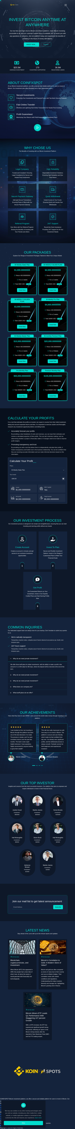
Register (46, 44)
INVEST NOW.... (31, 44)
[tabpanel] (22, 742)
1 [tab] (33, 765)
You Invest (13, 474)
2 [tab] (37, 765)
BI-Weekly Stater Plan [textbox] (18, 470)
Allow (23, 1123)
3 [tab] (39, 765)
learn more (38, 1117)
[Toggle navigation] (65, 5)
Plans (11, 466)
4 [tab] (42, 765)
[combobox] (37, 470)
